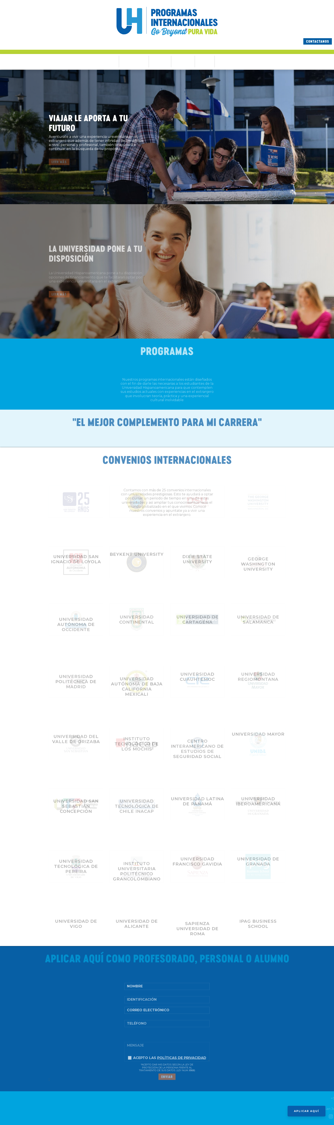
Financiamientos (133, 62)
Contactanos (317, 41)
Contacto (224, 62)
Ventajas (109, 62)
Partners (204, 62)
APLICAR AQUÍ (306, 1111)
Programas (160, 62)
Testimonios (182, 62)
